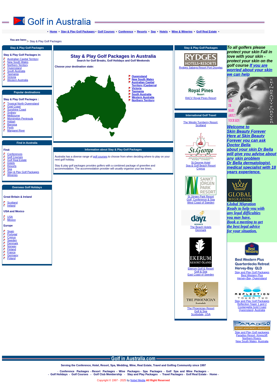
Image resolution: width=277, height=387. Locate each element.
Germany (12, 255)
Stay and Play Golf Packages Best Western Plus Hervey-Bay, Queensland (252, 275)
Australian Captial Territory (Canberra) (142, 84)
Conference (125, 31)
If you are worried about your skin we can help (249, 69)
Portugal (12, 234)
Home (53, 31)
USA (10, 216)
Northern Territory (17, 65)
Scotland (12, 202)
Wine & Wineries (182, 31)
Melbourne (13, 115)
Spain (10, 231)
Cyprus (11, 237)
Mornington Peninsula (20, 118)
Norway (11, 246)
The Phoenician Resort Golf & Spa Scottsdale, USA (200, 310)
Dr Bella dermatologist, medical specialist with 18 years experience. (251, 167)
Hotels (164, 31)
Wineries (12, 175)
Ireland (11, 205)
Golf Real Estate (206, 31)
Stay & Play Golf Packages (77, 31)
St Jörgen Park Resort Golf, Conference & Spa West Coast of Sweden (200, 198)
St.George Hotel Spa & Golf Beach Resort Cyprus (200, 164)
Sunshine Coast (16, 109)
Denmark (12, 243)
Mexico (11, 219)
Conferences (14, 154)
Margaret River (16, 130)
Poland (11, 258)
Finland (11, 249)
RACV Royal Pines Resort (200, 97)
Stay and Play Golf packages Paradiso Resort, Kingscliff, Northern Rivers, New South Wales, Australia (252, 337)
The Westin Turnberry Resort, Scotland (200, 124)
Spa (153, 31)
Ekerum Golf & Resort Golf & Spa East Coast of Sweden (201, 270)
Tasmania (13, 74)
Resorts (142, 31)
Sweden (12, 240)
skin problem (247, 158)
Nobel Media (137, 380)
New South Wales (17, 62)
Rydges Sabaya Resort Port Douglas (200, 66)
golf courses (100, 156)
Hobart (11, 121)
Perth (10, 127)
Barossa (12, 124)
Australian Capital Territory (22, 59)
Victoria (11, 77)
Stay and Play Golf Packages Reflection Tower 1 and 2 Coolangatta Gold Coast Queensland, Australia (252, 306)
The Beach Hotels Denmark (200, 227)
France (11, 252)
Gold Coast (13, 106)
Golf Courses (106, 31)
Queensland (14, 68)
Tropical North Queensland (23, 103)
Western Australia (17, 80)
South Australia (16, 71)
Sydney (11, 112)
